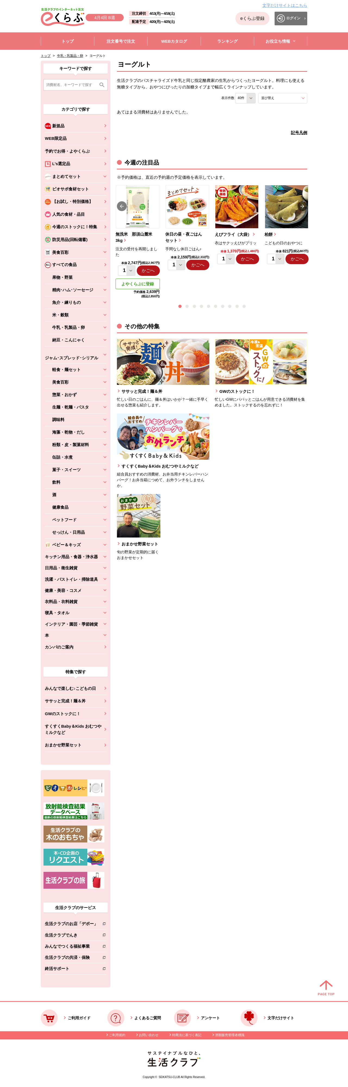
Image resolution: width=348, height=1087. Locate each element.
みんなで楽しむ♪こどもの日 (70, 688)
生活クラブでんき (71, 936)
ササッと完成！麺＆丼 (65, 701)
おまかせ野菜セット (63, 745)
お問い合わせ (149, 1035)
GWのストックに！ (62, 713)
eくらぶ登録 (252, 18)
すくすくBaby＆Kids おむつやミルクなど (73, 729)
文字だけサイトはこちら (284, 5)
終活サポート (71, 969)
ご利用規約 (117, 1035)
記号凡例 (299, 132)
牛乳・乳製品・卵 (70, 56)
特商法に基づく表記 (186, 1035)
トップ (46, 56)
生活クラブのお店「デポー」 (71, 924)
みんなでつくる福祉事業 (71, 947)
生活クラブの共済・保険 (71, 958)
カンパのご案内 (59, 647)
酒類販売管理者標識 (229, 1035)
